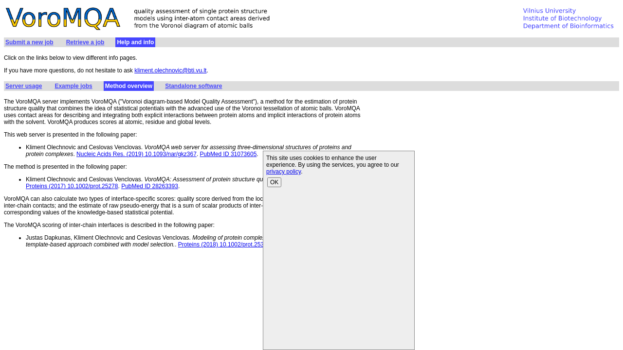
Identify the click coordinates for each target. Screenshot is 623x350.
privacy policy (283, 171)
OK (274, 182)
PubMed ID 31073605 (228, 154)
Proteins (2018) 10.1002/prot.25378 (224, 244)
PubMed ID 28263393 (149, 186)
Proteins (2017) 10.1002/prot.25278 (72, 186)
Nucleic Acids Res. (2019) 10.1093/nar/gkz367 (136, 154)
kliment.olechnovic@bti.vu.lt (170, 70)
